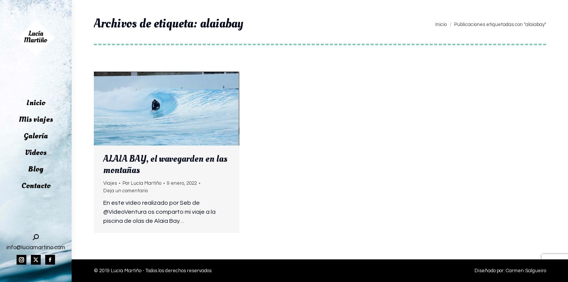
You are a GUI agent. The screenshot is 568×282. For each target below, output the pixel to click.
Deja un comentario (125, 190)
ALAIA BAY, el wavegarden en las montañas (165, 164)
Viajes (110, 183)
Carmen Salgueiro (526, 270)
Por (141, 183)
